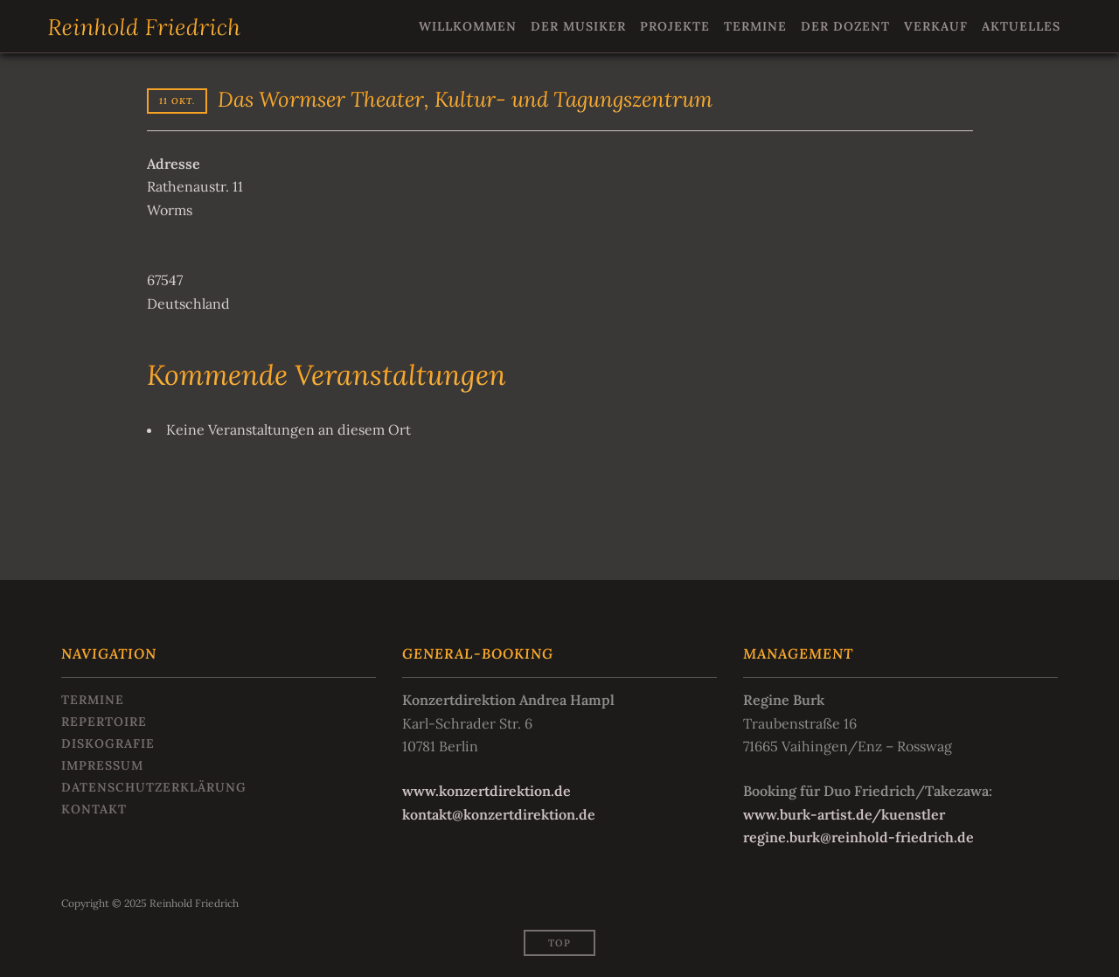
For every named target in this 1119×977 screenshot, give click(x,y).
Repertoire (104, 721)
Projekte (675, 26)
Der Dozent (845, 26)
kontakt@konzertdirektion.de (498, 814)
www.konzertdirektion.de (486, 790)
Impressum (102, 765)
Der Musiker (578, 26)
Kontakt (94, 809)
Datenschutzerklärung (154, 787)
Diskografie (108, 743)
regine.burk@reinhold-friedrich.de (858, 837)
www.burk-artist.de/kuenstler (844, 814)
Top (559, 943)
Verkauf (936, 26)
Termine (755, 26)
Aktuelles (1021, 26)
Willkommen (468, 26)
